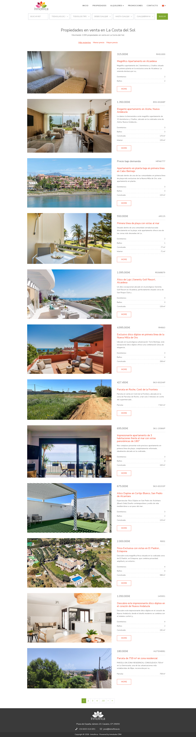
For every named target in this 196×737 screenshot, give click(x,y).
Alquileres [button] (116, 5)
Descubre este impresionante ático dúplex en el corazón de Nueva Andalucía (141, 605)
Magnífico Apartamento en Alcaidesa (137, 61)
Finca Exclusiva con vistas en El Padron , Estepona (138, 550)
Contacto (152, 5)
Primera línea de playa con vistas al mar (138, 223)
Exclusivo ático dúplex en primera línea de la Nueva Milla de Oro (140, 336)
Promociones (135, 5)
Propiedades (99, 5)
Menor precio (98, 42)
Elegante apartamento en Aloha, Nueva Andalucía (138, 110)
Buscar (162, 16)
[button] (164, 5)
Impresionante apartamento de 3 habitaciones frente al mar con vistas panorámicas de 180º (136, 438)
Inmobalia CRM (115, 734)
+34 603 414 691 (87, 729)
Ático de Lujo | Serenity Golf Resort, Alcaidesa (136, 281)
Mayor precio (112, 42)
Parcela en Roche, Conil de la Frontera (137, 389)
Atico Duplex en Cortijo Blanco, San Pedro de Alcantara (139, 495)
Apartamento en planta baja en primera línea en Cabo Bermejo (141, 170)
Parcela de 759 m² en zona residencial (137, 658)
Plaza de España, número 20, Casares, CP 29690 (98, 724)
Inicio (85, 5)
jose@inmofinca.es (111, 729)
